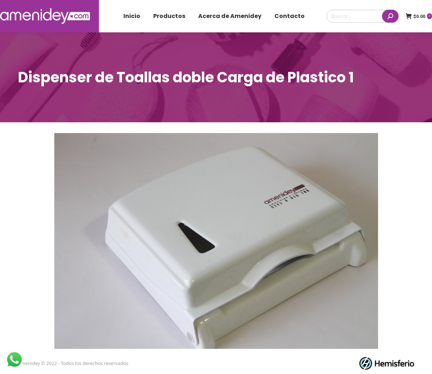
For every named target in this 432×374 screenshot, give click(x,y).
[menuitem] (132, 16)
